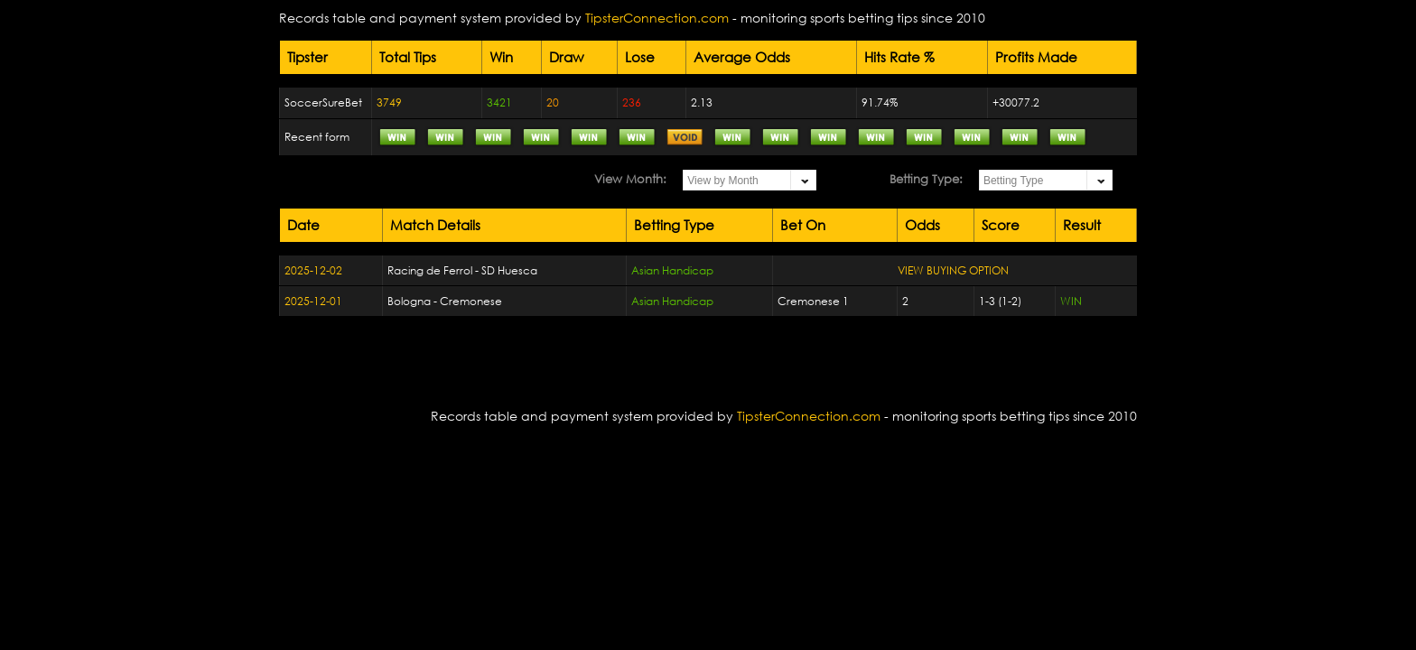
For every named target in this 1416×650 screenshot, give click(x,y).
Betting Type (1013, 180)
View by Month (723, 180)
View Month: (630, 179)
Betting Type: (926, 179)
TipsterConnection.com (657, 17)
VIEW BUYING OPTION (953, 270)
